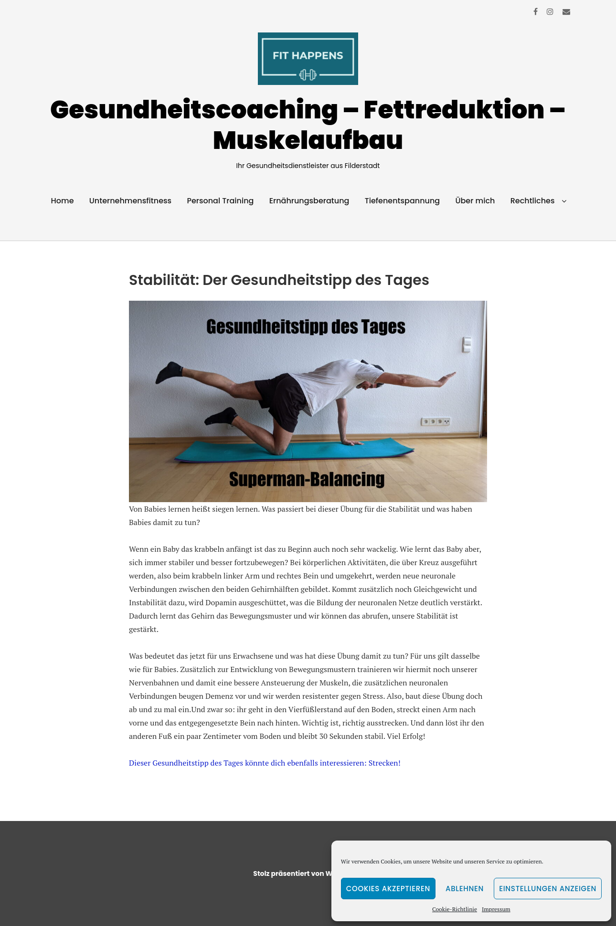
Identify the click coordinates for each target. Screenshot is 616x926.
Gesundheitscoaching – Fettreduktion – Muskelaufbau (308, 124)
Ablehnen (465, 889)
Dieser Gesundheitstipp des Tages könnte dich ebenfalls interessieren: (248, 763)
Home (62, 200)
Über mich (475, 200)
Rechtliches (532, 200)
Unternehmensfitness (130, 200)
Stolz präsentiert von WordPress (307, 873)
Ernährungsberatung (309, 200)
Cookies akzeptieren (388, 889)
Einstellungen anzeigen (547, 889)
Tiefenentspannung (402, 200)
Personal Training (220, 200)
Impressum (496, 909)
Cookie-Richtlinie (454, 909)
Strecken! (385, 763)
